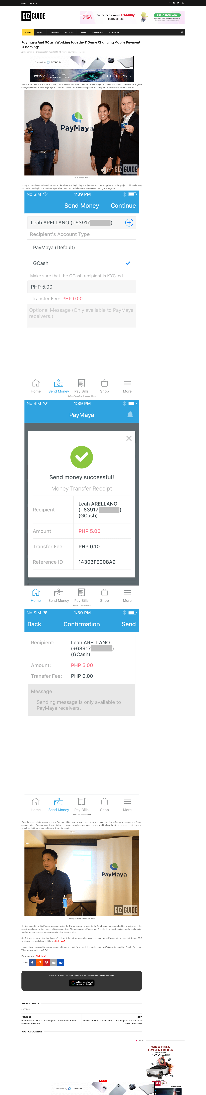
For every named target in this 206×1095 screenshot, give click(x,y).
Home (27, 32)
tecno (153, 1034)
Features (54, 32)
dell (164, 1061)
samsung (156, 1013)
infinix (152, 1029)
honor (153, 1024)
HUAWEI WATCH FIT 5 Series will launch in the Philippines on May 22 (167, 362)
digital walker (139, 1055)
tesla (136, 1077)
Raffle (82, 32)
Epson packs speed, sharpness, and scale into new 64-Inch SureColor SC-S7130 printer (167, 253)
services (81, 52)
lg (167, 1029)
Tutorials (97, 32)
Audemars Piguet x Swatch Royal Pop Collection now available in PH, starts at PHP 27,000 (165, 240)
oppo (136, 1018)
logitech (137, 1061)
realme (137, 1024)
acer (136, 1039)
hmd (151, 1071)
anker (154, 1066)
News (39, 32)
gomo (169, 1066)
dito (149, 1039)
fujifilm (151, 1045)
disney (137, 1071)
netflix (136, 1050)
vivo (169, 1018)
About (24, 3)
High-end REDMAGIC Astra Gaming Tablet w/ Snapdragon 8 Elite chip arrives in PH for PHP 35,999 (167, 281)
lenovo (137, 1034)
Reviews (68, 32)
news (64, 52)
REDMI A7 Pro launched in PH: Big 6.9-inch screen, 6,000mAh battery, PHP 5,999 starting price (167, 323)
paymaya (72, 52)
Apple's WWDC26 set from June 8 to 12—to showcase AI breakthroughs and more (167, 349)
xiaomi (153, 1018)
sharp (167, 1045)
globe (136, 1029)
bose (165, 1077)
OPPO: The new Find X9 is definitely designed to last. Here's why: (157, 148)
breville (151, 1077)
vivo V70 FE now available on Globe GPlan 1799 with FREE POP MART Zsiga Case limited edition (167, 267)
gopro (165, 1071)
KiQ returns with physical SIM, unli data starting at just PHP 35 (167, 335)
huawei (137, 1013)
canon (152, 1050)
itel (165, 1050)
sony (169, 1034)
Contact (34, 3)
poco (136, 1045)
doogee (158, 1055)
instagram (138, 1066)
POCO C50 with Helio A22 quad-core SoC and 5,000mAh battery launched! (167, 310)
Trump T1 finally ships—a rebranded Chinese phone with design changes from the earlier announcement (167, 296)
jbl (151, 1061)
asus (169, 1024)
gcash (164, 1039)
